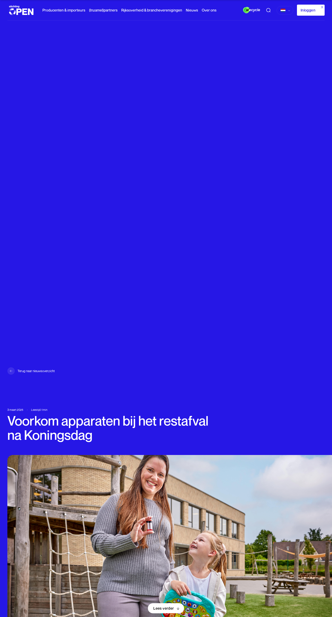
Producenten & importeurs (63, 10)
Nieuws (192, 10)
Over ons (209, 10)
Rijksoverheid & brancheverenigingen (151, 10)
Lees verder (163, 608)
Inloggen (308, 10)
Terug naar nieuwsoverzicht (36, 371)
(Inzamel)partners (103, 10)
